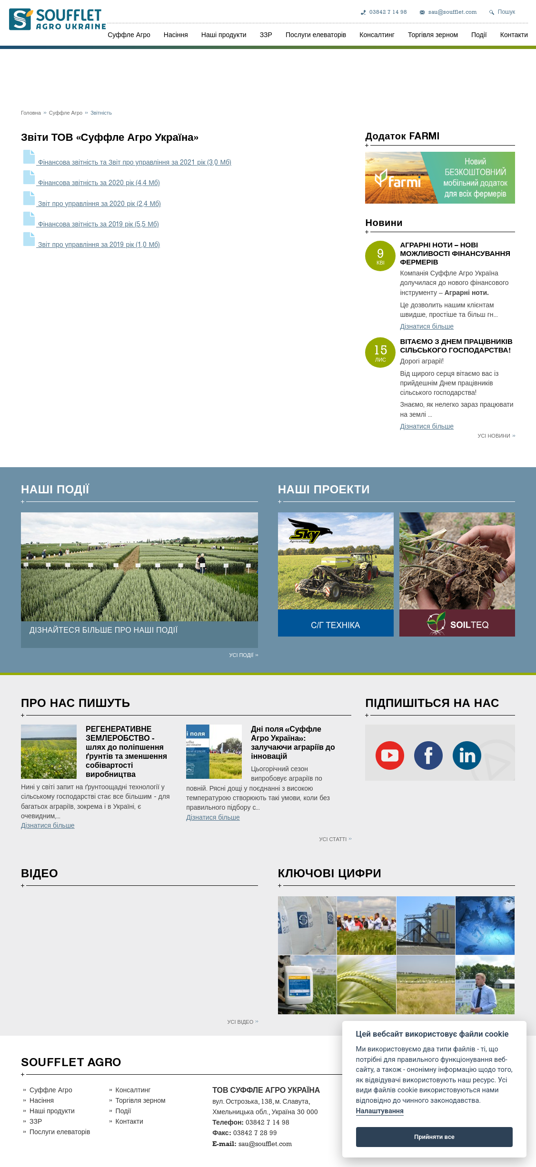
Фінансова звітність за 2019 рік (90, 224)
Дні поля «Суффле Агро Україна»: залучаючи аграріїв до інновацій (293, 743)
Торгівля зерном (433, 34)
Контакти (514, 34)
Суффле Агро (129, 34)
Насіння (176, 34)
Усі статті (333, 839)
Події (479, 34)
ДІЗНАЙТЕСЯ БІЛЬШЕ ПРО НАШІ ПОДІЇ (104, 630)
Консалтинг (377, 34)
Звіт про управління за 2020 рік (91, 204)
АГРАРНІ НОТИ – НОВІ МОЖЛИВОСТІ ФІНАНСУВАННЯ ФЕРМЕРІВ (455, 253)
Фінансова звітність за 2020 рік (90, 183)
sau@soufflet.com (452, 12)
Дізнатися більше (427, 327)
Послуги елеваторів (316, 34)
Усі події (241, 655)
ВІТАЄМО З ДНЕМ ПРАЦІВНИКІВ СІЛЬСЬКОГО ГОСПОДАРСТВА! (456, 345)
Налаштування (380, 1111)
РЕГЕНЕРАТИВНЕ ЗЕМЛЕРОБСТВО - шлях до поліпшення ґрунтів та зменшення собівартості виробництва (126, 752)
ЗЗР (266, 34)
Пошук (506, 12)
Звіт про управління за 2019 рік (90, 245)
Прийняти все (434, 1136)
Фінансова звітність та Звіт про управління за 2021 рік (126, 162)
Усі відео (241, 1022)
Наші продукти (224, 34)
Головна (31, 112)
